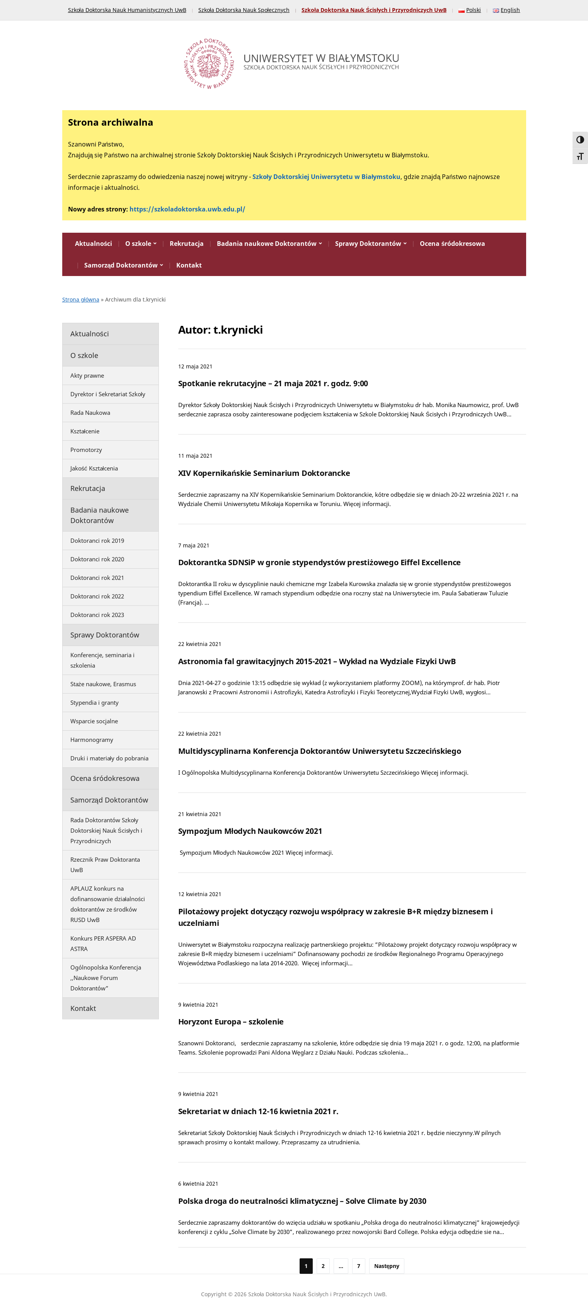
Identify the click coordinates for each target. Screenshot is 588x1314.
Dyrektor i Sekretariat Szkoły (107, 394)
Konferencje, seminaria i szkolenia (102, 660)
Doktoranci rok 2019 (97, 540)
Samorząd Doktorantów (121, 265)
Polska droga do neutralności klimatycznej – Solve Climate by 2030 (302, 1201)
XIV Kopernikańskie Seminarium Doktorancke (264, 473)
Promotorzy (86, 449)
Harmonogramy (91, 739)
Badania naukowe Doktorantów (267, 243)
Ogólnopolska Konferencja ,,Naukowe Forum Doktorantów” (105, 977)
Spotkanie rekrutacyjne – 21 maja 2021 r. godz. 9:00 (273, 383)
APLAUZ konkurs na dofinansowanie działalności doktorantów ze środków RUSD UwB (107, 904)
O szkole (138, 243)
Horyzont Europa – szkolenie (231, 1021)
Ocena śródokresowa (452, 243)
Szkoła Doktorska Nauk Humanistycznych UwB (127, 10)
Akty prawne (87, 375)
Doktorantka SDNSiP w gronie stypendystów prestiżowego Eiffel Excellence (319, 562)
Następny (387, 1266)
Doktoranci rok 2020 (97, 559)
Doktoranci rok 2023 (97, 615)
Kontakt (189, 265)
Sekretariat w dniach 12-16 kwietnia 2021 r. (258, 1111)
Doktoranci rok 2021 (97, 577)
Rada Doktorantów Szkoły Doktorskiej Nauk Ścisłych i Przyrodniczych (106, 830)
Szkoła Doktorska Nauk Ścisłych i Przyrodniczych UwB (374, 10)
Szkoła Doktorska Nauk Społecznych (244, 10)
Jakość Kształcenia (94, 468)
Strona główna (80, 299)
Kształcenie (84, 431)
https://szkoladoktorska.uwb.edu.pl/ (187, 209)
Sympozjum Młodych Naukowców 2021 (250, 831)
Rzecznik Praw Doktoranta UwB (105, 865)
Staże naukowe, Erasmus (103, 684)
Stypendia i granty (94, 702)
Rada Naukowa (90, 412)
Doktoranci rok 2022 (97, 596)
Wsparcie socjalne (94, 721)
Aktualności (93, 243)
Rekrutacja (187, 243)
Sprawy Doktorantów (368, 243)
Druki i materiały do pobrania (109, 758)
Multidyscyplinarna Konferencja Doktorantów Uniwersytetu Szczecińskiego (319, 751)
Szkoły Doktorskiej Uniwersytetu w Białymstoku (326, 176)
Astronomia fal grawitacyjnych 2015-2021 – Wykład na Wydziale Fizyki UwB (317, 661)
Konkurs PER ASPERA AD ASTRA (103, 943)
